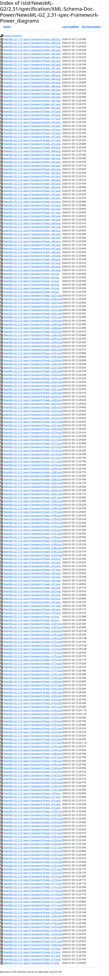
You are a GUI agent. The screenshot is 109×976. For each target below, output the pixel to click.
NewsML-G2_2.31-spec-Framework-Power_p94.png (31, 57)
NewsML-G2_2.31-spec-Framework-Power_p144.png (32, 768)
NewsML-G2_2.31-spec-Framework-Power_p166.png (32, 688)
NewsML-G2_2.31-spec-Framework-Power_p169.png (32, 678)
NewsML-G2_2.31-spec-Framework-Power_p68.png (31, 151)
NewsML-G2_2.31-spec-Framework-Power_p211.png (32, 461)
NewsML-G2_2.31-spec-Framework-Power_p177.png (32, 649)
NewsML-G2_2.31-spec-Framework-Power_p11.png (31, 955)
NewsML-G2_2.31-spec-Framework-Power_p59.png (31, 183)
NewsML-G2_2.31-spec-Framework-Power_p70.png (31, 144)
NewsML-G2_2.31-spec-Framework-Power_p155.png (32, 728)
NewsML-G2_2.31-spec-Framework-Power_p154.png (32, 732)
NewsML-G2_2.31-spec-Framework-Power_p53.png (31, 205)
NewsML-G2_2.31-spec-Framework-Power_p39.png (31, 255)
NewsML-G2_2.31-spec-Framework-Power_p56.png (31, 194)
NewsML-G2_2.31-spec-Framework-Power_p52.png (31, 208)
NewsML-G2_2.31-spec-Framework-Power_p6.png (31, 284)
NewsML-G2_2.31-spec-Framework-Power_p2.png (31, 620)
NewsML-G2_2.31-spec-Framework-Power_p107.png (32, 919)
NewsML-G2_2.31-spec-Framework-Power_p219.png (32, 432)
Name (7, 26)
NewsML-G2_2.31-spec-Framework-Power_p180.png (32, 638)
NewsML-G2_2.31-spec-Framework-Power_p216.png (32, 443)
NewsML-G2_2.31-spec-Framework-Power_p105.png (32, 926)
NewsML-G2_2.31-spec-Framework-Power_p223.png (32, 418)
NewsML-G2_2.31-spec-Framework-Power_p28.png (31, 580)
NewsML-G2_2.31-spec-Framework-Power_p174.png (32, 659)
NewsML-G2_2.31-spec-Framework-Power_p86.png (31, 86)
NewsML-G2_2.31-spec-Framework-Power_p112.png (32, 901)
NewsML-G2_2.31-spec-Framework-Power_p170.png (32, 674)
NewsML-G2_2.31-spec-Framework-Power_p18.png (31, 793)
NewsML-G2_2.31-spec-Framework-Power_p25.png (31, 591)
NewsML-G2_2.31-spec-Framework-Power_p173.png (32, 663)
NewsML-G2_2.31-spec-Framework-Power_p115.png (32, 890)
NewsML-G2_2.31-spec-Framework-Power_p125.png (32, 854)
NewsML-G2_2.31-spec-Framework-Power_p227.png (32, 403)
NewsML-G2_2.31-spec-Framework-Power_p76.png (31, 122)
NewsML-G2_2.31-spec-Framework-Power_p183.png (32, 555)
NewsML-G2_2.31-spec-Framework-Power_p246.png (32, 335)
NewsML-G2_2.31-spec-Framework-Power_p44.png (31, 237)
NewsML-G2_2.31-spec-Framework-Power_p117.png (32, 883)
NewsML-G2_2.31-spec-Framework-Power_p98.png (31, 43)
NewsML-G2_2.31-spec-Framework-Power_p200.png (32, 501)
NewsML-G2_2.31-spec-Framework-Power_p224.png (32, 414)
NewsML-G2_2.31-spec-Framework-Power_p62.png (31, 172)
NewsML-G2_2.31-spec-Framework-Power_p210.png (32, 465)
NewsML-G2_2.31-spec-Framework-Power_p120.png (32, 872)
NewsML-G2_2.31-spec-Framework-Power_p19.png (31, 613)
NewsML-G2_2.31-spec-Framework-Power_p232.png (32, 385)
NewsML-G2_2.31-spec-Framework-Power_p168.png (32, 681)
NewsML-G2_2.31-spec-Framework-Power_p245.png (32, 338)
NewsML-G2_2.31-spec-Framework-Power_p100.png (32, 945)
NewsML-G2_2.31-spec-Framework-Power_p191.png (32, 533)
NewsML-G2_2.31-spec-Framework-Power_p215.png (32, 447)
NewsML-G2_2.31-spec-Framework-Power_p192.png (32, 530)
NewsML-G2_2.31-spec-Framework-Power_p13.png (31, 948)
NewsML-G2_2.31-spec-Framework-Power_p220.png (32, 429)
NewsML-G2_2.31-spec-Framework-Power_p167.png (32, 685)
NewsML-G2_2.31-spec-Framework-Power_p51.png (31, 212)
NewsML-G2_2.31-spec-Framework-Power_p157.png (32, 721)
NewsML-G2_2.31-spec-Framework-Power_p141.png (32, 779)
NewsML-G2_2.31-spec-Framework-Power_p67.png (31, 154)
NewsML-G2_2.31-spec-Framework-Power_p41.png (31, 248)
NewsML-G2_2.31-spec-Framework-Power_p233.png (32, 382)
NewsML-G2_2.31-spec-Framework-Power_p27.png (31, 584)
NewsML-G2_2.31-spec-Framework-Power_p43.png (31, 241)
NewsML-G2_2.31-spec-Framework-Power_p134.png (32, 822)
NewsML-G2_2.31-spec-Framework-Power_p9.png (31, 273)
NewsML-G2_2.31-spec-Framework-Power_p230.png (32, 392)
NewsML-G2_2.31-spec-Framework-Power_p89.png (31, 75)
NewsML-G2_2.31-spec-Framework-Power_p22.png (31, 602)
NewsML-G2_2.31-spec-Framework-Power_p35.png (31, 270)
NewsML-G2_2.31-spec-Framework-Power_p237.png (32, 367)
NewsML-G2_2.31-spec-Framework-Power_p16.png (31, 800)
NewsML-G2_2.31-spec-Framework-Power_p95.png (31, 53)
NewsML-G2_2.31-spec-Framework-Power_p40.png (31, 252)
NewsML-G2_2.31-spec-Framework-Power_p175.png (32, 656)
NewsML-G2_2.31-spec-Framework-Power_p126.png (32, 851)
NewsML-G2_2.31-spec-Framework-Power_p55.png (31, 198)
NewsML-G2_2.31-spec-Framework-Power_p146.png (32, 761)
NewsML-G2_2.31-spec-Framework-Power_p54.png (31, 201)
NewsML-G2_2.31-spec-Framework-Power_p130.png (32, 836)
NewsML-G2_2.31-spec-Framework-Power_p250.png (32, 320)
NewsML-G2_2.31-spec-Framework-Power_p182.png (32, 631)
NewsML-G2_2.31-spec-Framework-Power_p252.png (32, 313)
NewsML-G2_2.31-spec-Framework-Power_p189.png (32, 540)
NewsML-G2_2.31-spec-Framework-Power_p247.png (32, 331)
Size (84, 26)
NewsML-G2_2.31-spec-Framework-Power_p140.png (32, 782)
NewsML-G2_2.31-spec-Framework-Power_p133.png (32, 825)
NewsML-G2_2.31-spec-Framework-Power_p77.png (31, 118)
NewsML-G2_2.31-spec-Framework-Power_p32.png (31, 566)
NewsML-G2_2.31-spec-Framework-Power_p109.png (32, 912)
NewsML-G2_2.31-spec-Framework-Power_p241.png (32, 353)
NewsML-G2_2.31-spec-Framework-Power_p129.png (32, 840)
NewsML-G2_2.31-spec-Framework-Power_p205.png (32, 483)
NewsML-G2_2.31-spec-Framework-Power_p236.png (32, 371)
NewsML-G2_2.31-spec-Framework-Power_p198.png (32, 508)
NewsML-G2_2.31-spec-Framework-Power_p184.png (32, 627)
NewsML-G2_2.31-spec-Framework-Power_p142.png (32, 775)
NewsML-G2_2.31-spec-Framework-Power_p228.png (32, 400)
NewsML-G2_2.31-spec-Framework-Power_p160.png (32, 710)
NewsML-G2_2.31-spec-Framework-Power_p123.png (32, 862)
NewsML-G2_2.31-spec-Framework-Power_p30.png (31, 573)
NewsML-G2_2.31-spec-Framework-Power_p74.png (31, 129)
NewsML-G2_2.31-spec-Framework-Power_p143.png (32, 771)
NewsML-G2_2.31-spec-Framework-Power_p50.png (31, 216)
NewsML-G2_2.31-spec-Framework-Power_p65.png (31, 162)
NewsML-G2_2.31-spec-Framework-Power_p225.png (32, 411)
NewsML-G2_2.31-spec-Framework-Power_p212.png (32, 457)
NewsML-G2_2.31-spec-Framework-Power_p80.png (31, 107)
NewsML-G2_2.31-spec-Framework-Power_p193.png (32, 526)
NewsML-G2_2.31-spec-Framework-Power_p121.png (32, 869)
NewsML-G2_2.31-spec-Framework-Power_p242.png (32, 349)
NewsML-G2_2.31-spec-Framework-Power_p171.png (32, 670)
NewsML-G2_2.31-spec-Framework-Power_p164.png (32, 696)
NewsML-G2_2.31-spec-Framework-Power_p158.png (32, 717)
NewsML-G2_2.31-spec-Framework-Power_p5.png (31, 288)
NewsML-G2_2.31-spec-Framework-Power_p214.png (32, 450)
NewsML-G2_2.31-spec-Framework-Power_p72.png (31, 136)
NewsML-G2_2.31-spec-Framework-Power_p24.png (31, 595)
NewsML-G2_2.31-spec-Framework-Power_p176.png (32, 652)
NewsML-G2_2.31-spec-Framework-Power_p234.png (32, 378)
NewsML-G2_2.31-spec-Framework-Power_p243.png (32, 346)
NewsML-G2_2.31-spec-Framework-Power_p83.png (31, 97)
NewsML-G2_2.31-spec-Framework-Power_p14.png (31, 807)
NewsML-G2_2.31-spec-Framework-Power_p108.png (32, 916)
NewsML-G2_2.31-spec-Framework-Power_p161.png (32, 706)
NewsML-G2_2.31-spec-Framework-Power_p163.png (32, 699)
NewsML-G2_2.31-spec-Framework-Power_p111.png (32, 905)
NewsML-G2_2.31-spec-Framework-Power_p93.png (31, 61)
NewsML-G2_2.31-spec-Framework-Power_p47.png (31, 227)
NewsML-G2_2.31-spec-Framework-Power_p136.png (32, 789)
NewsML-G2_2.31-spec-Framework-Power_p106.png (32, 923)
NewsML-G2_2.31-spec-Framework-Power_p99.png (31, 39)
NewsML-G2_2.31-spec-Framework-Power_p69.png (31, 147)
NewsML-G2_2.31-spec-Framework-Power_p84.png (31, 93)
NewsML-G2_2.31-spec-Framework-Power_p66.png (31, 158)
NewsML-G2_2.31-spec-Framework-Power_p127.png (32, 847)
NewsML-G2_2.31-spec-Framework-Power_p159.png (32, 714)
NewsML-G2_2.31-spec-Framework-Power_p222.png (32, 421)
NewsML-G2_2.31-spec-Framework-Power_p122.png (32, 865)
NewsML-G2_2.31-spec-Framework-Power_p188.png (32, 544)
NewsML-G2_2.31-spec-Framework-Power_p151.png (32, 742)
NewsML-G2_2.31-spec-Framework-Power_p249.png (32, 324)
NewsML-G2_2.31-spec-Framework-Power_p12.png (31, 952)
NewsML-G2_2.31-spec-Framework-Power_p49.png (31, 219)
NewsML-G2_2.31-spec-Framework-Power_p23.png (31, 598)
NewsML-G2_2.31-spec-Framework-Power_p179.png (32, 641)
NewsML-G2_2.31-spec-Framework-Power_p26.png (31, 587)
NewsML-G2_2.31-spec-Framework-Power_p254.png (32, 306)
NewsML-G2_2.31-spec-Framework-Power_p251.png (32, 317)
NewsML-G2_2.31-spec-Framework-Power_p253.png (32, 310)
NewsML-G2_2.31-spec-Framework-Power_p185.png (32, 551)
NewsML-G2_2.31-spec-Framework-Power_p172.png (32, 667)
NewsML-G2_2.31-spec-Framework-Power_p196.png (32, 515)
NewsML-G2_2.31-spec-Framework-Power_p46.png (31, 230)
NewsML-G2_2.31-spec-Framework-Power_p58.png (31, 187)
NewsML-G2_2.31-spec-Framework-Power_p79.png (31, 111)
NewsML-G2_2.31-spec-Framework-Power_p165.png (32, 692)
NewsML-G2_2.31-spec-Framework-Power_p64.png (31, 165)
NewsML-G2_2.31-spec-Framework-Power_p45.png (31, 234)
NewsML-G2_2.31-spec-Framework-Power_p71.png (31, 140)
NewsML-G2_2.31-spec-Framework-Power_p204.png (32, 486)
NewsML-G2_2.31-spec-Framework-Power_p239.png (32, 360)
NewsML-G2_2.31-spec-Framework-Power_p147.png (32, 757)
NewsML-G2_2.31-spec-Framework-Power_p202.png (32, 494)
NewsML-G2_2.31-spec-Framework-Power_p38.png (31, 259)
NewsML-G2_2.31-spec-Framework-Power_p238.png (32, 364)
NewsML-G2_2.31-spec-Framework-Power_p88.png (31, 79)
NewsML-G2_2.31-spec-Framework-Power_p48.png (31, 223)
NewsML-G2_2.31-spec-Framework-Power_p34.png (31, 558)
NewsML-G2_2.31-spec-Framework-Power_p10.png (31, 959)
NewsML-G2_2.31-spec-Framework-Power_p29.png (31, 577)
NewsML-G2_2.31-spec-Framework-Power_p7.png (31, 281)
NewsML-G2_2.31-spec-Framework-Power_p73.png (31, 133)
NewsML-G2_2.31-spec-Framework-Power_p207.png (32, 475)
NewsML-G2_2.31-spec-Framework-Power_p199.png (32, 504)
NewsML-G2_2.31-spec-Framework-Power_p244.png (32, 342)
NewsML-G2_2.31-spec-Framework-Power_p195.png (32, 519)
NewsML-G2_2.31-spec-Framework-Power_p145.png (32, 764)
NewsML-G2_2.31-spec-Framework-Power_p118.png (32, 880)
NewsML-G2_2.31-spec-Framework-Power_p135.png (32, 818)
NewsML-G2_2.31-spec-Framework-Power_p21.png (31, 605)
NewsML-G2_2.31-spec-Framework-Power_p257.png (32, 295)
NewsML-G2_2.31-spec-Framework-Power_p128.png (32, 844)
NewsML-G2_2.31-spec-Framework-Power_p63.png (31, 169)
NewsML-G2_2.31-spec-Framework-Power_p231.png (32, 389)
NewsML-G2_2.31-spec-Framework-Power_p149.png (32, 750)
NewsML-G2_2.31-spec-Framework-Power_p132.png (32, 829)
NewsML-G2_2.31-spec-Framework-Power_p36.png (31, 266)
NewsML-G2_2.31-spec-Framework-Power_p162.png (32, 703)
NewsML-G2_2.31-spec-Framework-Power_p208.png (32, 472)
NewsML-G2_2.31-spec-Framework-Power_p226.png (32, 407)
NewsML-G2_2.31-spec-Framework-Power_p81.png (31, 104)
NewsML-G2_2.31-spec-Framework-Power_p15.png (31, 804)
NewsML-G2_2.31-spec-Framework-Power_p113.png (32, 898)
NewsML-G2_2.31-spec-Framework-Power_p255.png (32, 302)
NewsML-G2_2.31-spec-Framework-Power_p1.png (31, 963)
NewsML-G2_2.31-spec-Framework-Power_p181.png (32, 634)
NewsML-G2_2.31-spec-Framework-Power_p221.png (32, 425)
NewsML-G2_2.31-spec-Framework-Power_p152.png (32, 739)
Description (94, 26)
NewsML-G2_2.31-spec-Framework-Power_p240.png (32, 356)
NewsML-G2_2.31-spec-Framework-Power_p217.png (32, 439)
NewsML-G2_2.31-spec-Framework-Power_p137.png (32, 815)
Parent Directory (12, 35)
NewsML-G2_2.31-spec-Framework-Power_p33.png (31, 562)
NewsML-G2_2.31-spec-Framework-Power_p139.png (32, 811)
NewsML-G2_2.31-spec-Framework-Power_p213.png (32, 454)
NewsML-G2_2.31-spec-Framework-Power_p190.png (32, 537)
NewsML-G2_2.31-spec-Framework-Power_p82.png (31, 100)
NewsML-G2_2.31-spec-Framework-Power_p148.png (32, 753)
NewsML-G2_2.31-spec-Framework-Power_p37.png (31, 263)
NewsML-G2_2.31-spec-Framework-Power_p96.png (31, 50)
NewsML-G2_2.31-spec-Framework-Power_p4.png (31, 291)
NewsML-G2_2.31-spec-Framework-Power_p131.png (32, 833)
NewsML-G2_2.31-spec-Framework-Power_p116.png (32, 887)
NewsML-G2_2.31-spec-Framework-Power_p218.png (32, 436)
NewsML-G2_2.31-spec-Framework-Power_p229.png (32, 396)
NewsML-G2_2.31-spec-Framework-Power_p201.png (32, 497)
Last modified (70, 26)
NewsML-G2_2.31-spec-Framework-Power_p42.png (31, 245)
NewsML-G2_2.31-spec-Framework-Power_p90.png (31, 71)
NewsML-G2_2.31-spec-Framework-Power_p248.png (32, 328)
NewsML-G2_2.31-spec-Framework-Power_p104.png (32, 930)
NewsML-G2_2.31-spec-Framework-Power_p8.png (31, 277)
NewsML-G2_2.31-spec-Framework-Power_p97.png (31, 46)
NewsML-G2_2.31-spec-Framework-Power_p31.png (31, 569)
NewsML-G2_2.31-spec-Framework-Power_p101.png (32, 941)
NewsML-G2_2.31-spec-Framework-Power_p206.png (32, 479)
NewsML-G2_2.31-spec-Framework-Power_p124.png (32, 858)
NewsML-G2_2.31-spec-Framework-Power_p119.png (32, 876)
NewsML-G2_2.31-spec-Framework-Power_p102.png (32, 937)
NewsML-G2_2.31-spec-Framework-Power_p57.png (31, 190)
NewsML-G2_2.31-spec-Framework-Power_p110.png (32, 908)
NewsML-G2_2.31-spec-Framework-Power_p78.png (31, 115)
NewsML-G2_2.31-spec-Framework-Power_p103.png (32, 934)
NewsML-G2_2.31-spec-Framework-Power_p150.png (32, 746)
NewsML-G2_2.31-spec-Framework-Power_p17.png (31, 797)
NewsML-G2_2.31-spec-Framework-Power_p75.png (31, 125)
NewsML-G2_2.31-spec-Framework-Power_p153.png (32, 735)
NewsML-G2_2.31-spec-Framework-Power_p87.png (31, 82)
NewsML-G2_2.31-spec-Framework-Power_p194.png (32, 522)
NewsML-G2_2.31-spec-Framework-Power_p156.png (32, 724)
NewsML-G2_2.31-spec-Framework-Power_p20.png (31, 609)
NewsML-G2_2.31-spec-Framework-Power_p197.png (32, 512)
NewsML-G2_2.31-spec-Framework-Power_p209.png (32, 468)
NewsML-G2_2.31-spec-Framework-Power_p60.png (31, 180)
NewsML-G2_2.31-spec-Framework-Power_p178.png (32, 645)
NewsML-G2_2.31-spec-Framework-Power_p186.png (32, 548)
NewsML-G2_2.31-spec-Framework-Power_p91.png (31, 68)
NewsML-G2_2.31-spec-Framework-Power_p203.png (32, 490)
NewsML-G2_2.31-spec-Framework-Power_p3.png (31, 616)
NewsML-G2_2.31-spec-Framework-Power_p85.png (31, 89)
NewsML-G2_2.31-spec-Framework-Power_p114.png (32, 894)
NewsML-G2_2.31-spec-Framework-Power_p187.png (32, 623)
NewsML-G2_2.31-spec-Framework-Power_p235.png (32, 374)
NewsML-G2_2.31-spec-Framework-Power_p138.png (32, 786)
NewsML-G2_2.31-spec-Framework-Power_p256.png (32, 299)
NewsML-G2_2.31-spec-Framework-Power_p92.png (31, 64)
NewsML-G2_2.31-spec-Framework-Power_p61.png (31, 176)
